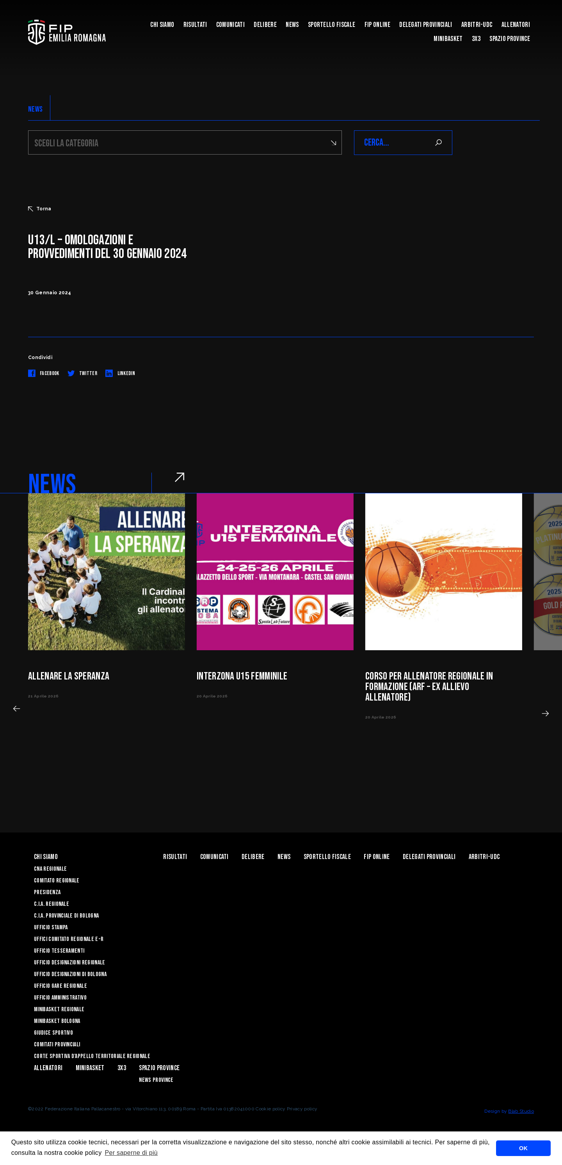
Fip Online (377, 25)
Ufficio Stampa (51, 927)
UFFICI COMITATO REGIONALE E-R (68, 939)
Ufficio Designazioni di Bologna (70, 974)
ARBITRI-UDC (477, 25)
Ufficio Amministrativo (60, 997)
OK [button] (523, 1148)
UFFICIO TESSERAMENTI (59, 951)
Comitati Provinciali (57, 1044)
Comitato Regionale (57, 880)
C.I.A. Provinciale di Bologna (66, 916)
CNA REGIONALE (50, 869)
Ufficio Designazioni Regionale (69, 962)
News (292, 25)
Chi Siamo (162, 25)
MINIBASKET (448, 39)
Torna (40, 209)
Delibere (265, 25)
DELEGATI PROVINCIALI (425, 25)
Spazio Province (509, 39)
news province (156, 1080)
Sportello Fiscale (331, 25)
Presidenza (47, 892)
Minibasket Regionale (59, 1009)
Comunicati (230, 25)
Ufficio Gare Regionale (60, 986)
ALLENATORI (516, 25)
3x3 (476, 39)
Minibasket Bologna (57, 1021)
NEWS (35, 109)
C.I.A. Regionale (51, 904)
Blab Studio (521, 1111)
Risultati (195, 25)
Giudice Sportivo (53, 1033)
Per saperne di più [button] (131, 1152)
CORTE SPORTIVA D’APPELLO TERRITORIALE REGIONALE (92, 1056)
